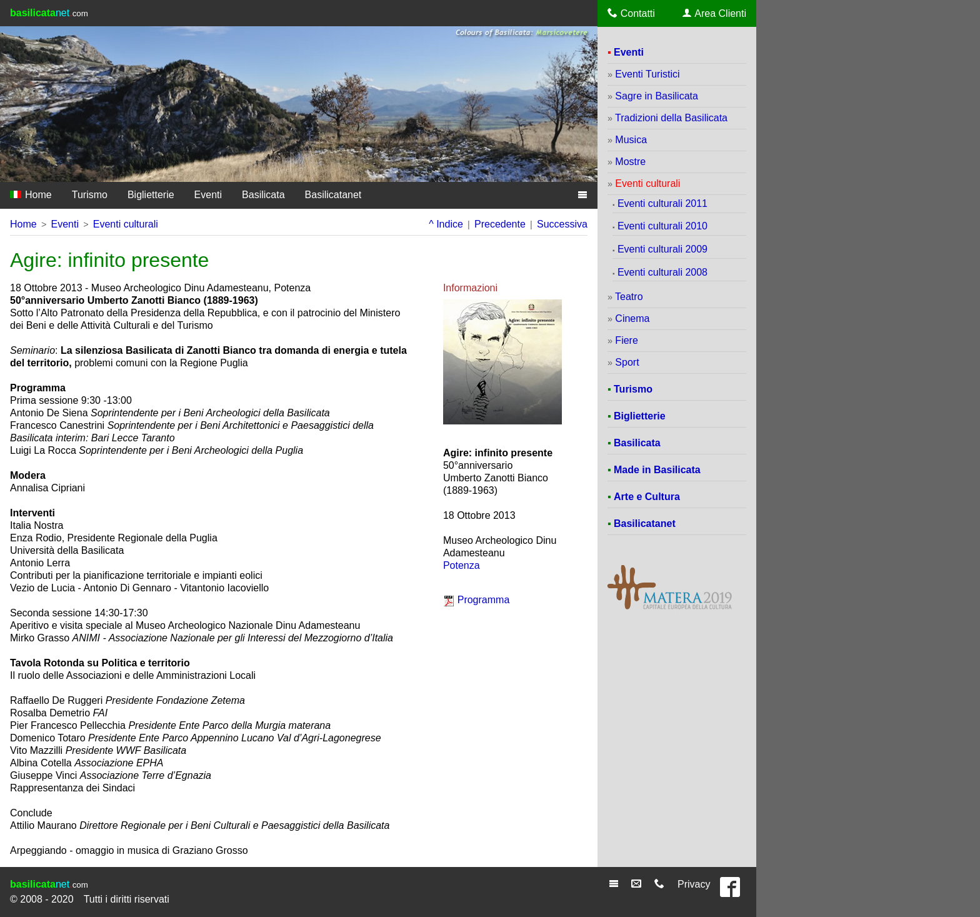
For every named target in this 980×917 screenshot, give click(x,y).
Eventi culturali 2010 (663, 226)
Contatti (631, 13)
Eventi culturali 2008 (663, 272)
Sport (627, 362)
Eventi (208, 194)
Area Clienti (714, 13)
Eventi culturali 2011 (663, 203)
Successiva (562, 224)
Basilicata (263, 194)
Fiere (626, 340)
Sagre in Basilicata (656, 96)
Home (31, 194)
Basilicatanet (333, 194)
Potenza (461, 565)
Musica (631, 139)
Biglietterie (151, 194)
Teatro (628, 296)
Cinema (632, 318)
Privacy (694, 884)
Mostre (630, 161)
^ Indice (446, 224)
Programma (484, 599)
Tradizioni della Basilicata (671, 118)
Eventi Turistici (647, 74)
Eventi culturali (125, 224)
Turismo (90, 194)
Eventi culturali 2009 (663, 249)
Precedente (500, 224)
